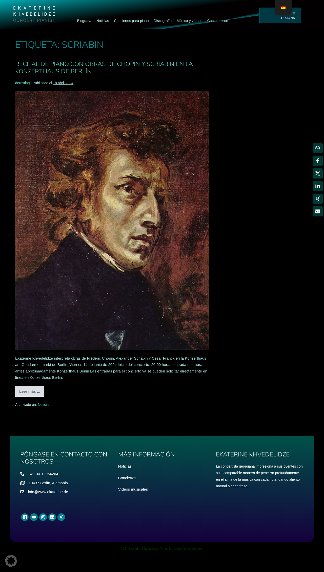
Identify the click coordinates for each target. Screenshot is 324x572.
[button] (11, 561)
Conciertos (127, 478)
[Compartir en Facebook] (318, 161)
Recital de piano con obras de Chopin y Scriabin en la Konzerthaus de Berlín (104, 67)
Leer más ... (31, 393)
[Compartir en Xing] (318, 199)
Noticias (44, 405)
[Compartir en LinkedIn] (318, 186)
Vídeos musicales (133, 489)
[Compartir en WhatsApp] (318, 148)
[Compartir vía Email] (318, 211)
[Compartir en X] (318, 173)
